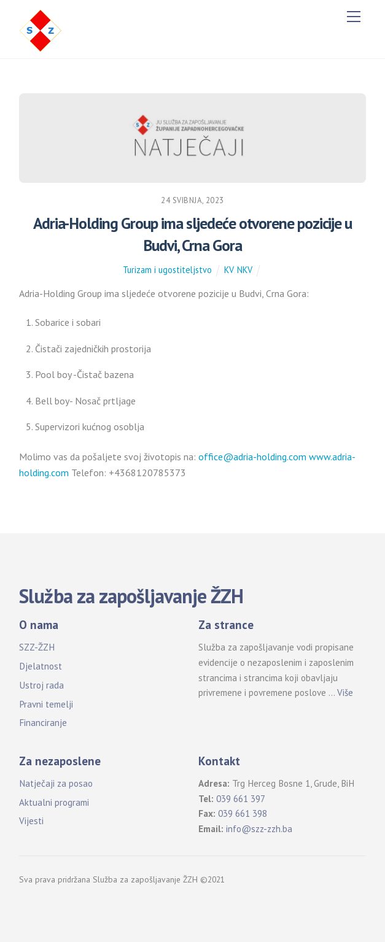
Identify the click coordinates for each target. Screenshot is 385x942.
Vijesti (31, 821)
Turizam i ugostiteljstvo (167, 270)
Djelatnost (40, 666)
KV (228, 270)
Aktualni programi (54, 802)
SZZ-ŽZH (37, 647)
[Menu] (353, 16)
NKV (244, 270)
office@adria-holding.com (252, 456)
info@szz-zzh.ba (259, 829)
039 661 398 (242, 813)
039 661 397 (240, 799)
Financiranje (43, 722)
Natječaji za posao (56, 783)
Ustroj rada (41, 685)
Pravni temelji (46, 704)
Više (345, 692)
